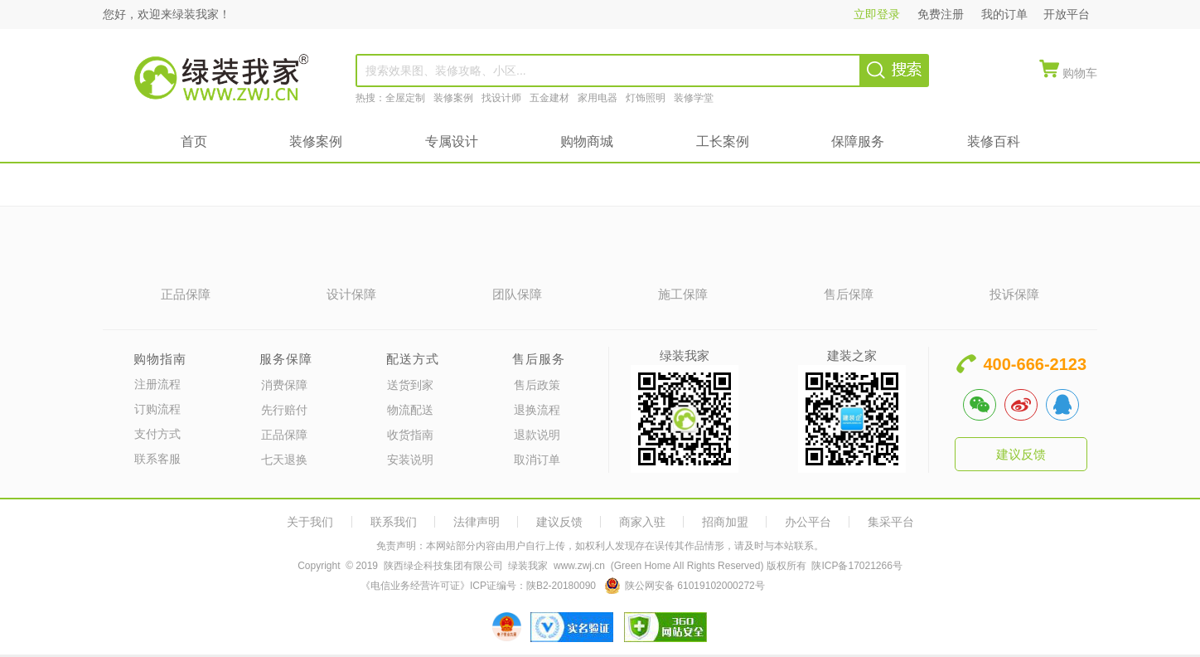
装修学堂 (694, 98)
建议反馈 (1021, 454)
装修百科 (993, 141)
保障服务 (857, 141)
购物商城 (586, 141)
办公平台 (808, 521)
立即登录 (880, 14)
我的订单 (1004, 14)
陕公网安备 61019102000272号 (695, 585)
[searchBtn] (894, 70)
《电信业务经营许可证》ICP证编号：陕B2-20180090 (478, 585)
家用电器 (597, 98)
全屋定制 (405, 98)
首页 (194, 141)
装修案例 (453, 98)
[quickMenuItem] (1068, 70)
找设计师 (501, 98)
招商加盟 (725, 521)
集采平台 (891, 521)
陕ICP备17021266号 (856, 566)
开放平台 (1066, 14)
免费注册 (942, 14)
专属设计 (451, 141)
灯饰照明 (645, 98)
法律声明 (476, 521)
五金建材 (549, 98)
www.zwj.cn (579, 566)
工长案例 (722, 141)
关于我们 (310, 521)
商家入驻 (642, 521)
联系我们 (393, 521)
